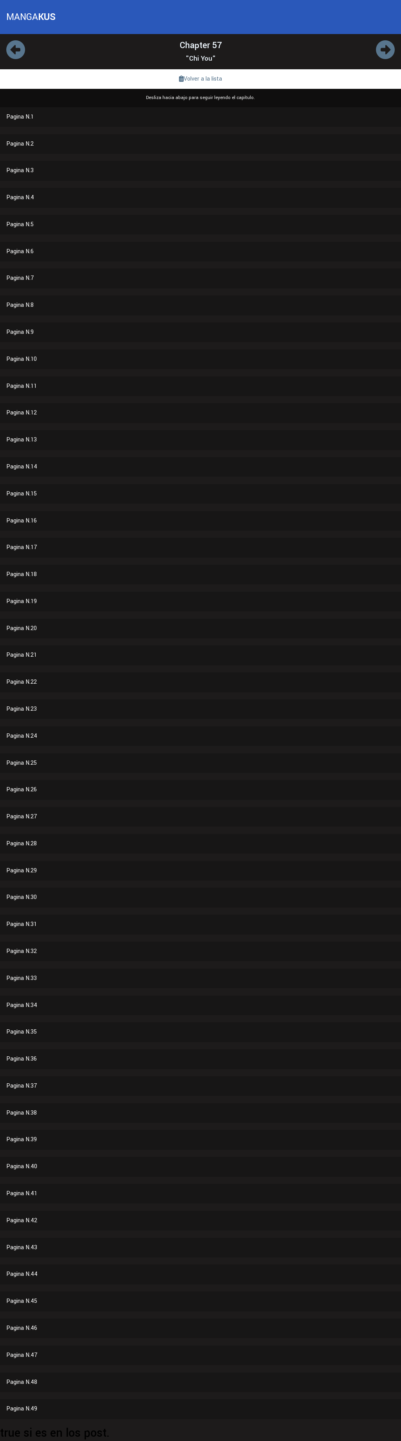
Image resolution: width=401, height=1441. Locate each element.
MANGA (31, 17)
